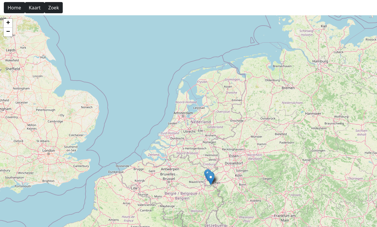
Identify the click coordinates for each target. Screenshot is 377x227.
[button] (210, 179)
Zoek (53, 7)
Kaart (35, 7)
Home (14, 7)
